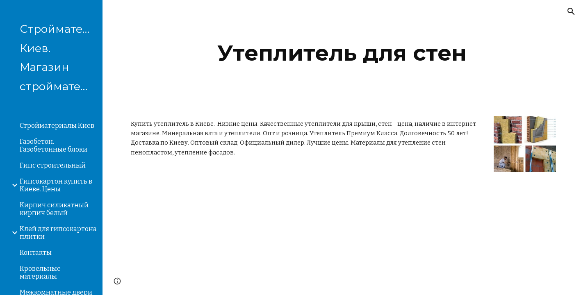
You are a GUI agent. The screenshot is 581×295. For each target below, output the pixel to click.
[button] (571, 11)
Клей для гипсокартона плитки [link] (58, 233)
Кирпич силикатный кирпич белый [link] (54, 209)
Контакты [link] (36, 252)
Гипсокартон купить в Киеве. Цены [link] (56, 185)
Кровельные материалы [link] (40, 272)
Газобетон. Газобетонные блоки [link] (53, 145)
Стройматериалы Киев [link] (57, 125)
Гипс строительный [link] (53, 165)
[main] (342, 53)
